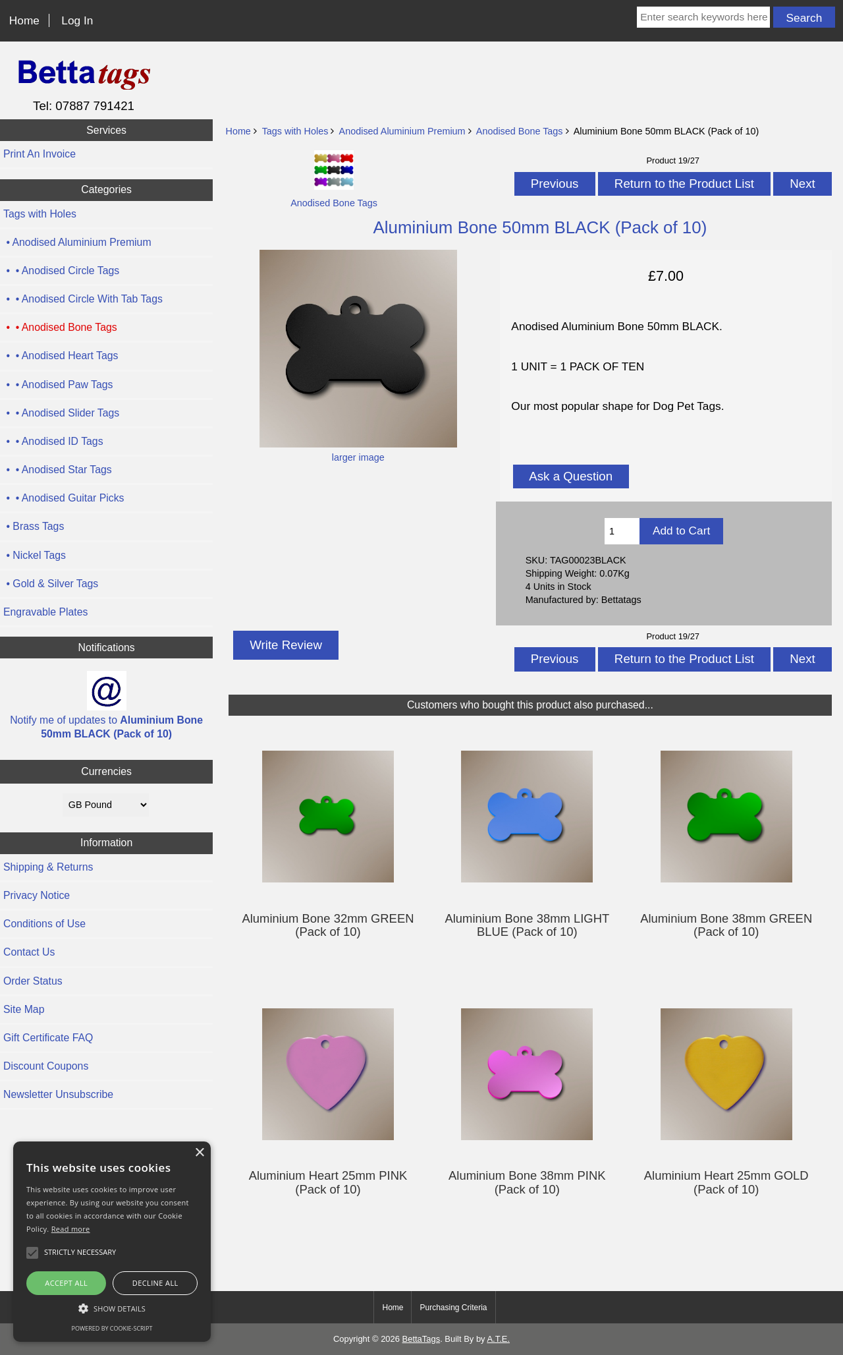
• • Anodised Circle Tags (61, 270)
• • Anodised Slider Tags (61, 412)
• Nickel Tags (34, 555)
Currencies (106, 771)
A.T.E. (498, 1339)
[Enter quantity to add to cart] (622, 531)
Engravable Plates (45, 612)
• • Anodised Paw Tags (58, 384)
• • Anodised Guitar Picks (63, 498)
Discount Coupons (45, 1066)
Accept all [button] (66, 1283)
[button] (112, 1308)
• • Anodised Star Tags (57, 469)
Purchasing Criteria (453, 1307)
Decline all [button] (155, 1283)
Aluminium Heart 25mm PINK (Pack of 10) (328, 1182)
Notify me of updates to (106, 705)
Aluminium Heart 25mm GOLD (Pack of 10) (726, 1182)
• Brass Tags (33, 526)
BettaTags (421, 1339)
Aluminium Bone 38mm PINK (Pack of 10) (527, 1182)
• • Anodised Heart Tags (60, 355)
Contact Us (29, 952)
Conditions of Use (44, 923)
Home (24, 20)
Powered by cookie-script (112, 1328)
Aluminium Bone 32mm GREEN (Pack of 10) (328, 925)
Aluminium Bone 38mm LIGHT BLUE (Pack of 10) (527, 925)
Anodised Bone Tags (519, 131)
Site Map (23, 1009)
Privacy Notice (36, 895)
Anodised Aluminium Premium (402, 131)
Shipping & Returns (48, 867)
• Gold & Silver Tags (50, 583)
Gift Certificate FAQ (48, 1037)
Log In (77, 20)
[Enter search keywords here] (703, 17)
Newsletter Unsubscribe (58, 1094)
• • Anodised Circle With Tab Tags (83, 298)
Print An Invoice (39, 153)
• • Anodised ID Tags (53, 441)
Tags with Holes (295, 131)
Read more (70, 1229)
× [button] (199, 1153)
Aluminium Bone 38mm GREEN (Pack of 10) (726, 925)
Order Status (33, 981)
